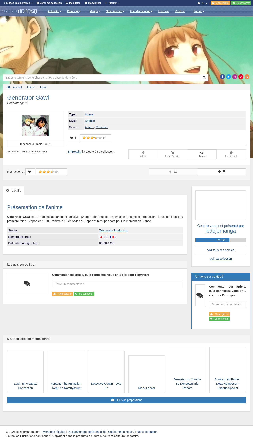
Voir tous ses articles (220, 250)
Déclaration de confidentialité (87, 431)
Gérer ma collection (51, 3)
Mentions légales (54, 431)
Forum (199, 11)
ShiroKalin (74, 151)
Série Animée (115, 11)
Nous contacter (147, 431)
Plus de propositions (129, 400)
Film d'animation (141, 11)
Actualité (54, 11)
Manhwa (163, 11)
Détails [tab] (16, 190)
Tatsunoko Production (113, 230)
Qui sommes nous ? (121, 431)
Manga (95, 11)
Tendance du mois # (35, 143)
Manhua (180, 11)
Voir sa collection (221, 258)
